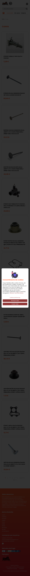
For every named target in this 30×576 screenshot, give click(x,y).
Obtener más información (16, 293)
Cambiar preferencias (15, 297)
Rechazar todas (15, 300)
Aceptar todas (15, 304)
